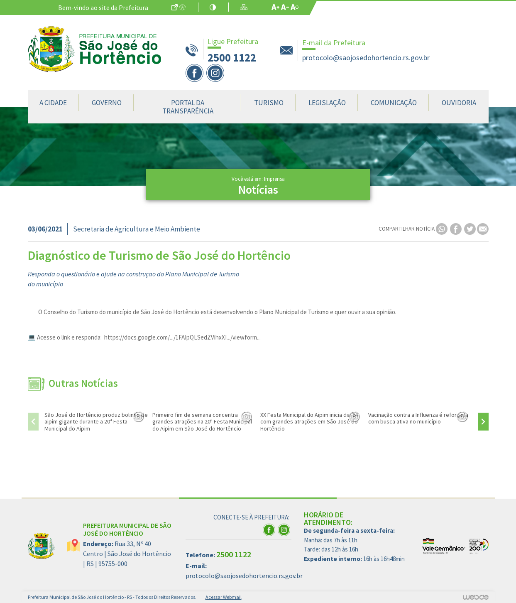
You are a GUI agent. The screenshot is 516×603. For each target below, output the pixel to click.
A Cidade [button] (53, 102)
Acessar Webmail (223, 597)
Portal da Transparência (187, 107)
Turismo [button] (269, 102)
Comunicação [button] (394, 102)
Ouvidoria (459, 102)
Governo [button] (107, 102)
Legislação (327, 102)
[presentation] (33, 422)
